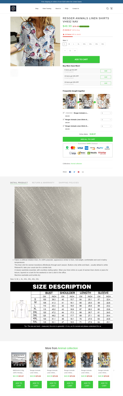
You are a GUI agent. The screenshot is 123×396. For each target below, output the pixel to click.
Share (65, 172)
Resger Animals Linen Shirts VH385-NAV (35, 372)
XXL (84, 44)
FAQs (66, 8)
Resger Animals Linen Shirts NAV (77, 119)
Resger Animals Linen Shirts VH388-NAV (52, 372)
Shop (36, 8)
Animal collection (76, 163)
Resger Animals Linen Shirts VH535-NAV (86, 372)
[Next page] (114, 371)
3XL (90, 44)
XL (79, 44)
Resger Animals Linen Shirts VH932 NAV (81, 113)
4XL (97, 44)
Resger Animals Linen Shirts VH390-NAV (69, 372)
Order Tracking (47, 8)
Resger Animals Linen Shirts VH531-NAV (103, 372)
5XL (103, 44)
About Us (58, 8)
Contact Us (76, 8)
